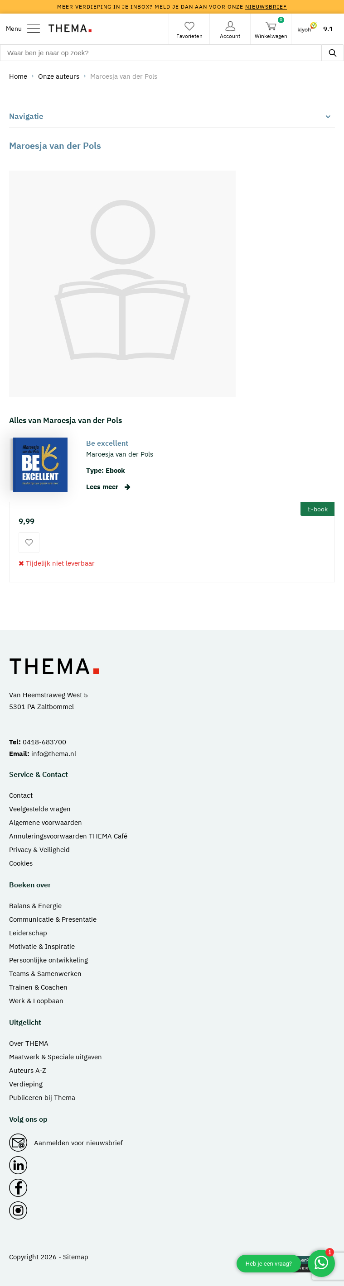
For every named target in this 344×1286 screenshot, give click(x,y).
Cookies (21, 863)
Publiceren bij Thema (42, 1097)
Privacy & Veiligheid (39, 849)
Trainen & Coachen (38, 987)
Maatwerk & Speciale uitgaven (55, 1057)
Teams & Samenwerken (45, 973)
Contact (21, 795)
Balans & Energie (35, 905)
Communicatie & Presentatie (53, 919)
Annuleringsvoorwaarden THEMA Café (68, 836)
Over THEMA (28, 1043)
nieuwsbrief (266, 6)
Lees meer (108, 486)
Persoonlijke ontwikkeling (48, 960)
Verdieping (26, 1084)
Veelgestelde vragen (40, 809)
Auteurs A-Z (27, 1070)
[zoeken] (332, 52)
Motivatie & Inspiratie (42, 946)
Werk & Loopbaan (36, 1000)
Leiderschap (28, 933)
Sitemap (75, 1257)
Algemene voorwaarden (45, 822)
